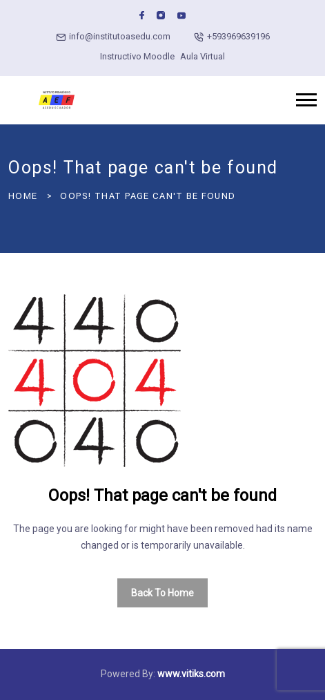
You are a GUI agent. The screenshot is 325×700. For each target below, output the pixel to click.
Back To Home (162, 592)
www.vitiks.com (191, 673)
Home (22, 196)
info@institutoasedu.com (119, 36)
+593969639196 (238, 36)
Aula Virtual (202, 56)
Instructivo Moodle (137, 56)
